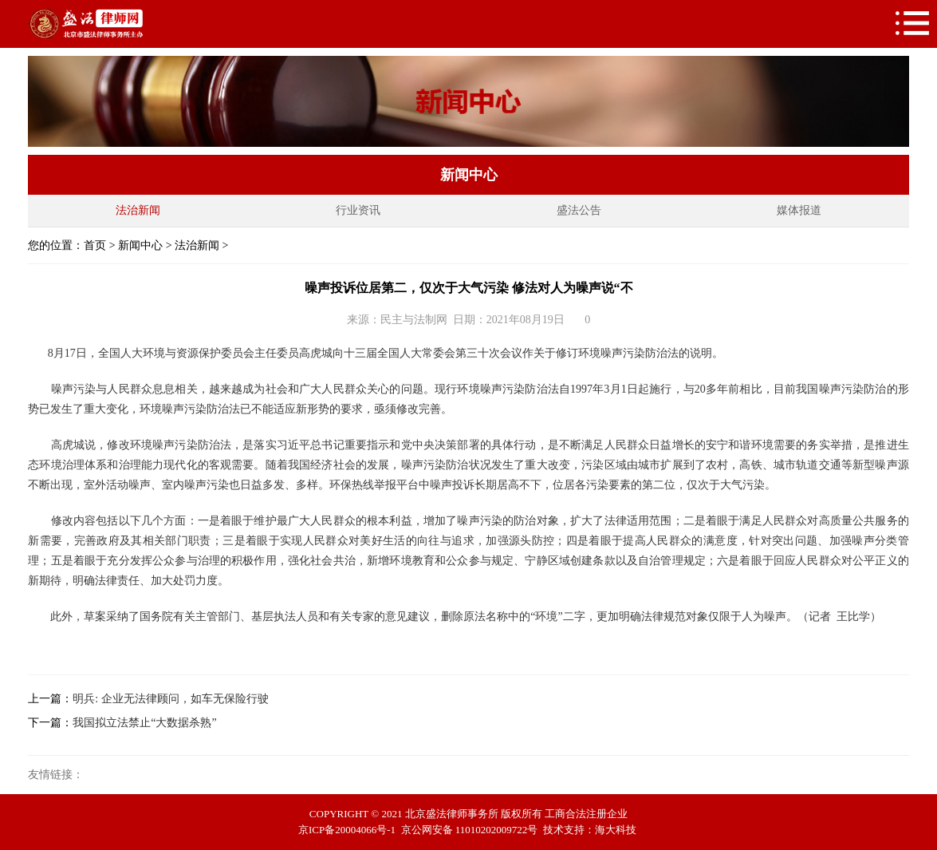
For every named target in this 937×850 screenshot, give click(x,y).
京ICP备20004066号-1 (347, 830)
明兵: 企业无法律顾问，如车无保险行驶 (170, 699)
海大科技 (615, 830)
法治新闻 (138, 210)
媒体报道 (799, 210)
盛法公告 (579, 210)
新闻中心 (140, 245)
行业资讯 (358, 210)
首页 (95, 245)
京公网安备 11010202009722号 (469, 830)
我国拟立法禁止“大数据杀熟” (144, 723)
